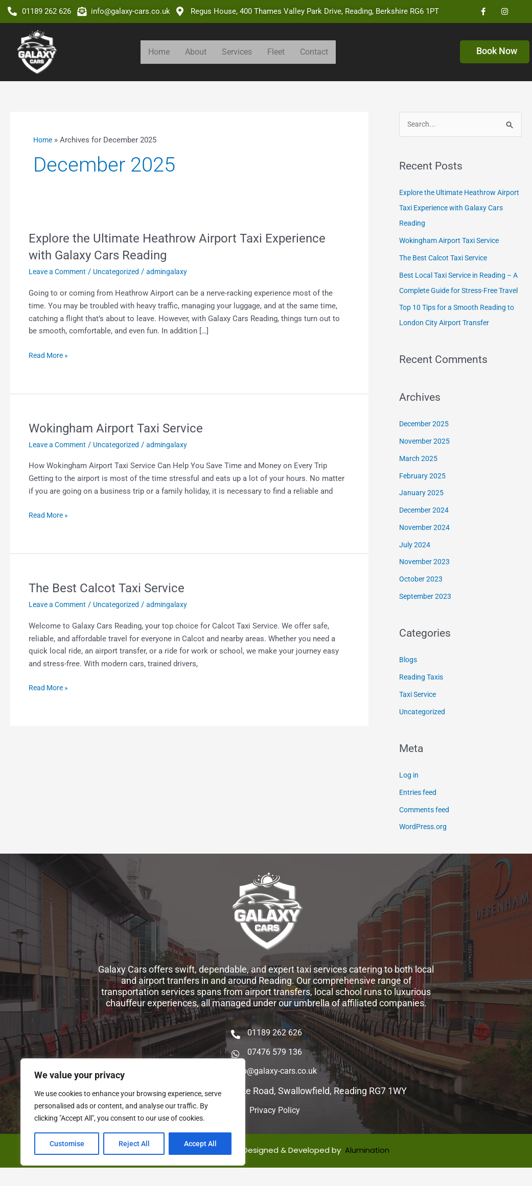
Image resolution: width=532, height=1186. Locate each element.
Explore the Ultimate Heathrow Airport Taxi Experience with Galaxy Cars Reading (459, 209)
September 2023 (426, 612)
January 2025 (421, 509)
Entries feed (419, 808)
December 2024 (425, 526)
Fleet (276, 52)
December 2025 (425, 440)
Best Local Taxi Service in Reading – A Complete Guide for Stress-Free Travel (460, 291)
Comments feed (426, 825)
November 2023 (426, 578)
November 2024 (426, 543)
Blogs (409, 676)
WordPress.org (424, 843)
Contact (314, 52)
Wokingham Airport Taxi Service (123, 427)
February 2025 (423, 491)
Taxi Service (419, 710)
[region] (132, 1112)
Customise (67, 1144)
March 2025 (419, 474)
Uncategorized (122, 271)
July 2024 (415, 560)
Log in (409, 791)
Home (159, 52)
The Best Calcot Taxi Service (112, 587)
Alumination (367, 1168)
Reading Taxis (422, 693)
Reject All (134, 1144)
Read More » (50, 355)
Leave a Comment (59, 271)
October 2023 (422, 595)
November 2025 (426, 457)
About (195, 52)
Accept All (200, 1144)
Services (237, 52)
